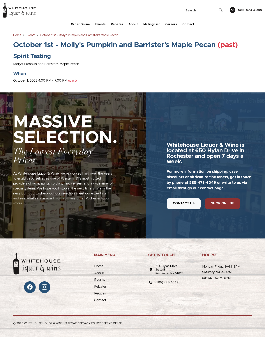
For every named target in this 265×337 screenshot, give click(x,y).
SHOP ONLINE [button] (222, 203)
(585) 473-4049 (167, 282)
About (133, 24)
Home (99, 266)
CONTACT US (184, 203)
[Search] (204, 10)
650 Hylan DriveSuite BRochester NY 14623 (169, 270)
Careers (171, 24)
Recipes (100, 293)
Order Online (80, 24)
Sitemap (71, 323)
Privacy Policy (90, 323)
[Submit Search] (220, 10)
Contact (188, 24)
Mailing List (151, 24)
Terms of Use (113, 323)
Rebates (117, 24)
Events (100, 24)
